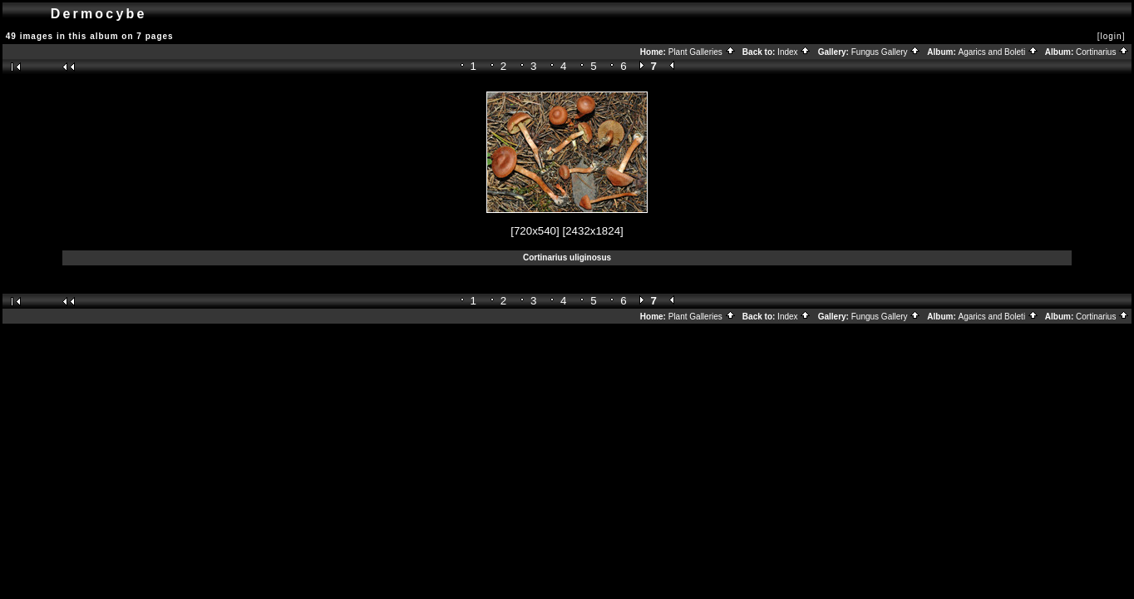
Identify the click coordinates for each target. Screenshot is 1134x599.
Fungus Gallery (886, 52)
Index (794, 52)
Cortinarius (1102, 52)
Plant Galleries (702, 52)
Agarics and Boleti (998, 52)
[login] (1111, 36)
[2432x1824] (592, 231)
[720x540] (535, 231)
